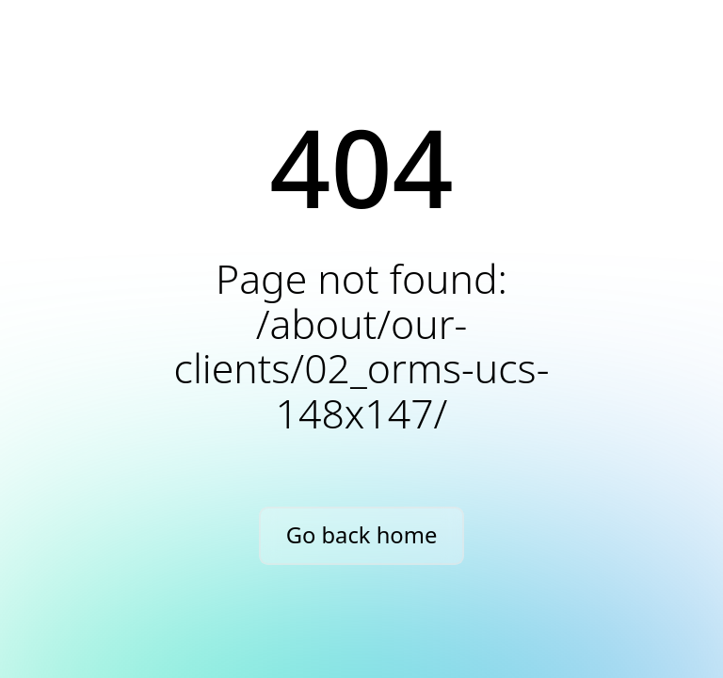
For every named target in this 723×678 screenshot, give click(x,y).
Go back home (362, 535)
